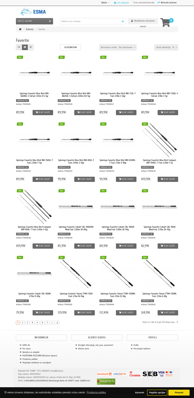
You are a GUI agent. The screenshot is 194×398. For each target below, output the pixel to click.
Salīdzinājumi (70, 47)
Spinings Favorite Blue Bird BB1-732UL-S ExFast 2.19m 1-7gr (159, 95)
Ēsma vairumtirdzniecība (144, 2)
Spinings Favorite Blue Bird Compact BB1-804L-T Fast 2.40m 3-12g (34, 228)
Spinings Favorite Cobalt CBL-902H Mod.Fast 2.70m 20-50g (159, 228)
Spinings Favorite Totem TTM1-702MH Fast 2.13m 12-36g (118, 295)
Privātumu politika (29, 359)
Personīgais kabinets (142, 348)
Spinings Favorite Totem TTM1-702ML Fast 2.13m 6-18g (159, 295)
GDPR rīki (26, 345)
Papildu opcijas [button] (157, 392)
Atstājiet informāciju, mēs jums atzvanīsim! (95, 345)
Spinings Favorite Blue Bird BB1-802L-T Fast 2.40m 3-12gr (76, 161)
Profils (136, 345)
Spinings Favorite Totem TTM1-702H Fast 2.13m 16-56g (76, 295)
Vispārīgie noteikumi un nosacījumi (36, 362)
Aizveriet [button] (139, 392)
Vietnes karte (83, 348)
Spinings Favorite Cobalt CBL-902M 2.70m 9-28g (34, 295)
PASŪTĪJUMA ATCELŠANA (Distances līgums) (39, 355)
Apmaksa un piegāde (30, 352)
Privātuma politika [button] (96, 392)
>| (57, 322)
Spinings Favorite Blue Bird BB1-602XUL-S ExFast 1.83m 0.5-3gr (34, 95)
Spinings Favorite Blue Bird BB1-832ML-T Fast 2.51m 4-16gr (118, 161)
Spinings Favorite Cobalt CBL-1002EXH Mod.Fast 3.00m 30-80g (76, 228)
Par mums (26, 348)
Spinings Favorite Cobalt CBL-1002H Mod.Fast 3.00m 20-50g (118, 228)
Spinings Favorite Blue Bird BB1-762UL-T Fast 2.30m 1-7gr (34, 161)
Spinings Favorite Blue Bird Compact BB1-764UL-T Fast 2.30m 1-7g (159, 161)
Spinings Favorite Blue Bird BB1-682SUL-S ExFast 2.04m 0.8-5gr (76, 95)
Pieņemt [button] (179, 392)
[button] (143, 21)
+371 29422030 (122, 3)
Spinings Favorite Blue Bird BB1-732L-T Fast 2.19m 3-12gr (118, 95)
